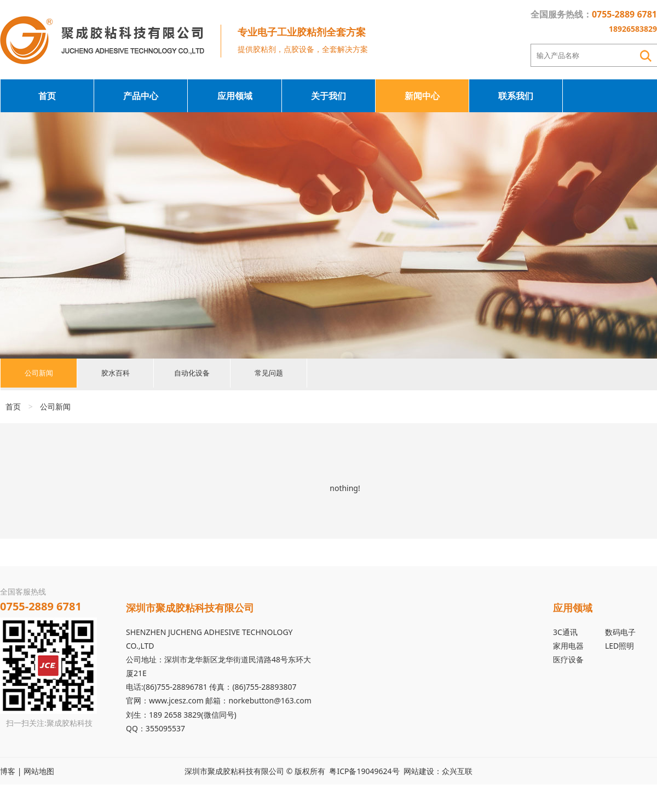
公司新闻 (39, 374)
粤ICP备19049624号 (364, 771)
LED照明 (619, 645)
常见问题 (268, 374)
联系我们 (515, 96)
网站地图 (39, 771)
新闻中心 (422, 96)
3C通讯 (565, 632)
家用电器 (568, 645)
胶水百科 (115, 374)
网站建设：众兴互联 (438, 771)
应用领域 (234, 96)
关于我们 (328, 96)
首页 (47, 96)
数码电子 (620, 632)
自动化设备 (192, 374)
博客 (7, 771)
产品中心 (140, 96)
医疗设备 (568, 659)
